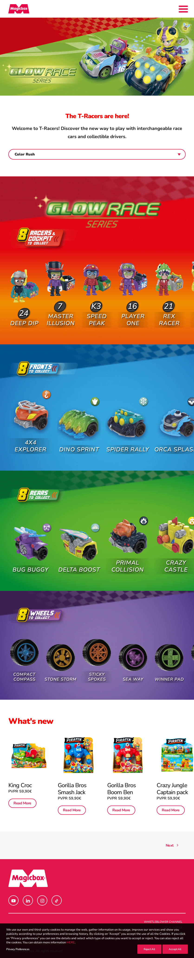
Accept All (175, 949)
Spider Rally (127, 441)
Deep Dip (24, 316)
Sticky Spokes (97, 671)
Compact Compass (24, 671)
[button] (24, 289)
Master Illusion (60, 312)
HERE (71, 942)
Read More (23, 800)
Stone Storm (60, 674)
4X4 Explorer (30, 439)
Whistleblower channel (163, 922)
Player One (133, 307)
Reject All (149, 949)
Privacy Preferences (17, 949)
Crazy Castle (176, 556)
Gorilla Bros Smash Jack (72, 786)
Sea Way (133, 671)
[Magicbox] (18, 8)
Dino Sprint (79, 442)
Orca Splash (176, 438)
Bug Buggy (30, 563)
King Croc (21, 784)
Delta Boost (79, 563)
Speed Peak (96, 312)
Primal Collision (127, 559)
